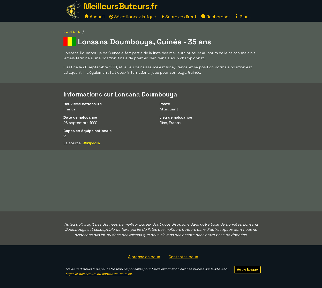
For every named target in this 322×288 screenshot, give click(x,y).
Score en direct (178, 17)
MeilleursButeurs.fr (121, 6)
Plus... (243, 17)
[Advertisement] (161, 180)
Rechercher (215, 17)
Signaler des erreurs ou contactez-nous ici (99, 274)
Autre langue (247, 269)
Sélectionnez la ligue (132, 17)
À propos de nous (144, 256)
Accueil (94, 17)
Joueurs (71, 32)
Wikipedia (91, 143)
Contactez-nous (183, 256)
